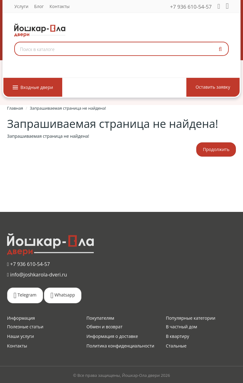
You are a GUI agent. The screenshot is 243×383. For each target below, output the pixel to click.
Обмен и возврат (104, 327)
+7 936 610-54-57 (191, 6)
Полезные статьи (25, 327)
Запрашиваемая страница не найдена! (68, 108)
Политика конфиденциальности (120, 346)
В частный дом (181, 327)
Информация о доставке (112, 336)
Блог (39, 6)
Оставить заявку (213, 87)
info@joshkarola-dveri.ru (37, 274)
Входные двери (33, 87)
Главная (15, 108)
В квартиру (177, 336)
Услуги (21, 6)
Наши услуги (20, 336)
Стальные (176, 346)
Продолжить (216, 149)
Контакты (60, 6)
